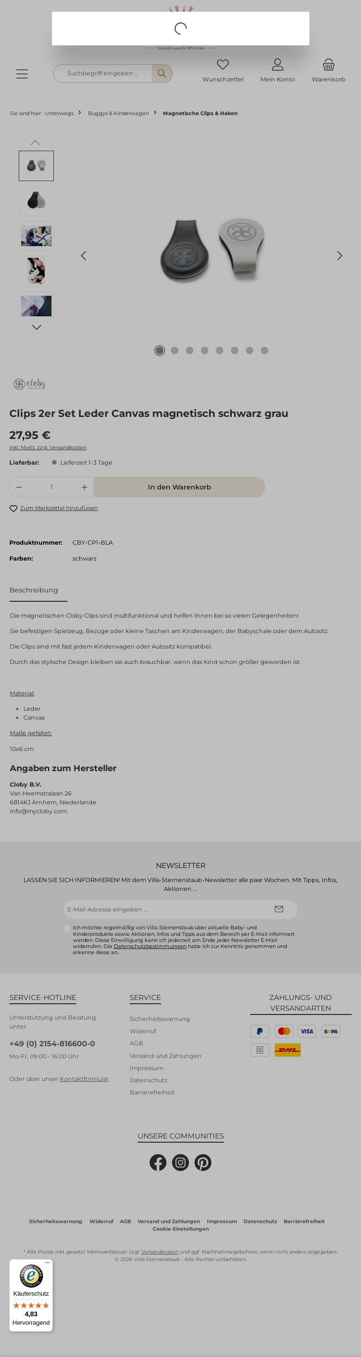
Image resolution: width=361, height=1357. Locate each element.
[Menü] (47, 1264)
